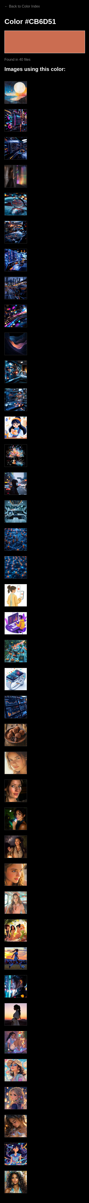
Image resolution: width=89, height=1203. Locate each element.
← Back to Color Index (22, 6)
